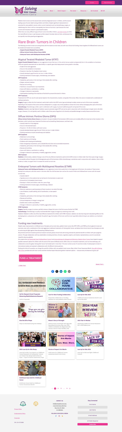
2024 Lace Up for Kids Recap (28, 349)
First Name (92, 404)
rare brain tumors (62, 32)
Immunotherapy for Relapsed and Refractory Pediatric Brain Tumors (72, 239)
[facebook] (56, 416)
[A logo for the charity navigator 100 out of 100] (23, 403)
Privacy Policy (18, 409)
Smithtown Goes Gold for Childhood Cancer (30, 379)
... (63, 388)
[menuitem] (46, 11)
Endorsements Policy (19, 413)
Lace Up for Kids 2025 (84, 295)
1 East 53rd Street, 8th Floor (59, 406)
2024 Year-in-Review (83, 320)
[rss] (62, 416)
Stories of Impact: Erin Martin (57, 349)
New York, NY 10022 (60, 408)
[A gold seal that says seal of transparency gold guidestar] (36, 403)
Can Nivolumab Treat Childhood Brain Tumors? (39, 239)
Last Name (92, 410)
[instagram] (59, 416)
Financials (17, 418)
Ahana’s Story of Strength (56, 320)
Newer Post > (100, 264)
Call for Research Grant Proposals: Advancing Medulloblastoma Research (31, 295)
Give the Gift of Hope (25, 320)
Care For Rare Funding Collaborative (59, 295)
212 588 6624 (59, 410)
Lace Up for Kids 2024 (84, 349)
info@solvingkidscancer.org (59, 404)
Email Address (92, 415)
